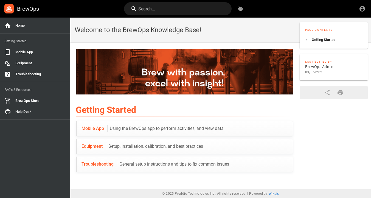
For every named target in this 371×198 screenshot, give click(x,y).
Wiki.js (274, 194)
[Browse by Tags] (240, 8)
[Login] (362, 8)
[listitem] (334, 39)
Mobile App (152, 128)
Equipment (142, 146)
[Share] (327, 92)
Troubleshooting (155, 164)
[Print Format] (340, 92)
